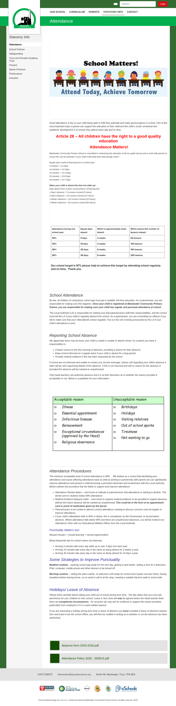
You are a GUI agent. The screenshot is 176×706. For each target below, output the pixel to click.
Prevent (13, 65)
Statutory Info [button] (113, 12)
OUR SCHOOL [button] (57, 12)
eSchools (63, 700)
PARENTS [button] (94, 12)
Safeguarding (16, 54)
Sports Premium (17, 69)
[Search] (136, 4)
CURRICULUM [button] (77, 12)
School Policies (17, 49)
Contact (132, 12)
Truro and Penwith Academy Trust (23, 59)
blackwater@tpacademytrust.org (74, 674)
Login (163, 4)
